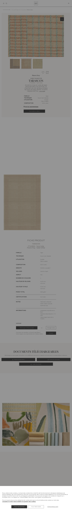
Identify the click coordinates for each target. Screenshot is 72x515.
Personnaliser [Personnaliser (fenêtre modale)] (52, 506)
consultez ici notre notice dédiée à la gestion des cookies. (19, 501)
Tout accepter (19, 506)
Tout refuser (36, 506)
